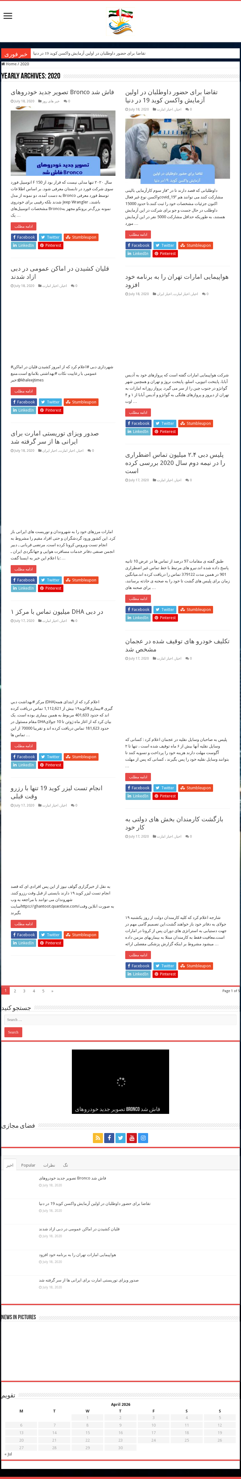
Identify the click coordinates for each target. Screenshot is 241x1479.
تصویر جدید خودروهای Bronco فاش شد (62, 92)
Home (9, 64)
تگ (65, 1165)
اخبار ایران (164, 294)
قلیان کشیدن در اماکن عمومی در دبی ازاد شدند (79, 1229)
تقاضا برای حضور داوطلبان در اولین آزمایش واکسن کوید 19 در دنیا (89, 53)
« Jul (8, 1454)
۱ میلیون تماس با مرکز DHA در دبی (57, 611)
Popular (28, 1165)
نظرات (49, 1165)
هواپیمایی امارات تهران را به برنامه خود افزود (77, 1254)
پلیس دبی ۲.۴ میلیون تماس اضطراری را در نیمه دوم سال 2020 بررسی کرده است (175, 463)
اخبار (178, 109)
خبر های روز (51, 101)
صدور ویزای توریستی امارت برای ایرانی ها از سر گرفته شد (89, 1280)
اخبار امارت (165, 109)
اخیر (9, 1165)
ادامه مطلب (23, 226)
